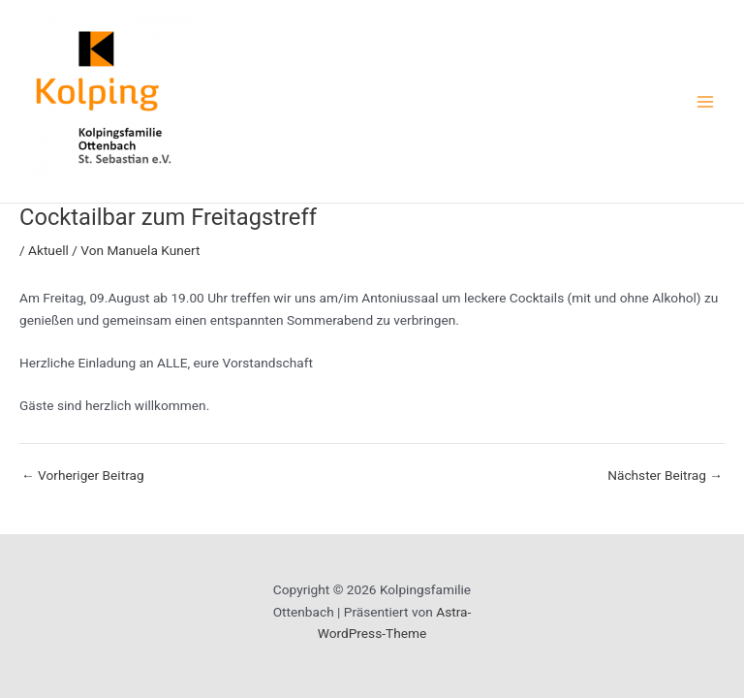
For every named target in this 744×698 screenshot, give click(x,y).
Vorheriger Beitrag (82, 476)
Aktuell (48, 250)
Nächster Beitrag (665, 476)
